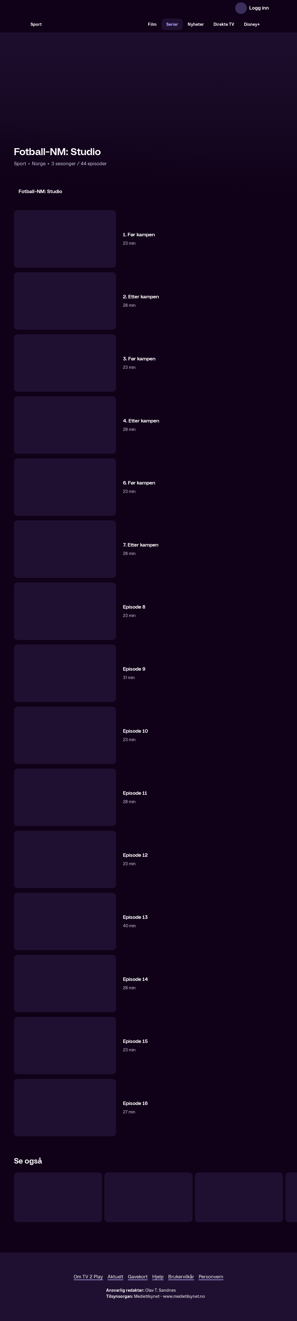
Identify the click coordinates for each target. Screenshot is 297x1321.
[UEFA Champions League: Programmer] (239, 1197)
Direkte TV (223, 24)
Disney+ (252, 24)
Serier (172, 24)
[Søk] (20, 24)
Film (152, 24)
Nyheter (196, 24)
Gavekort (138, 1277)
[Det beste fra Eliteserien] (58, 1197)
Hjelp (158, 1277)
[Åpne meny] (277, 8)
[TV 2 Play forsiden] (57, 8)
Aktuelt (115, 1277)
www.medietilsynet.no (184, 1296)
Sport (36, 24)
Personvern (211, 1277)
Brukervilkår (181, 1277)
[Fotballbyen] (148, 1197)
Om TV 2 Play (88, 1277)
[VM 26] (95, 24)
